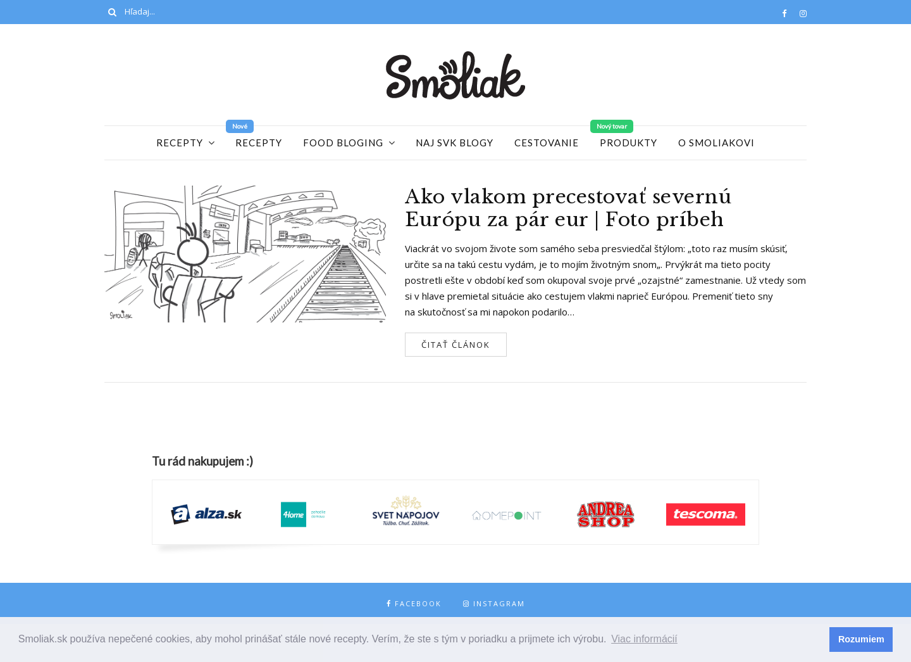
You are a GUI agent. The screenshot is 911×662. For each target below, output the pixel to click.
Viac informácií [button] (644, 638)
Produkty (628, 142)
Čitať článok (455, 344)
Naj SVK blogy (454, 142)
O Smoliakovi (716, 142)
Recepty (179, 142)
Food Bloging (343, 142)
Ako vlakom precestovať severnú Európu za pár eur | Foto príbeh (568, 208)
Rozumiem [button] (861, 639)
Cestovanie (546, 142)
